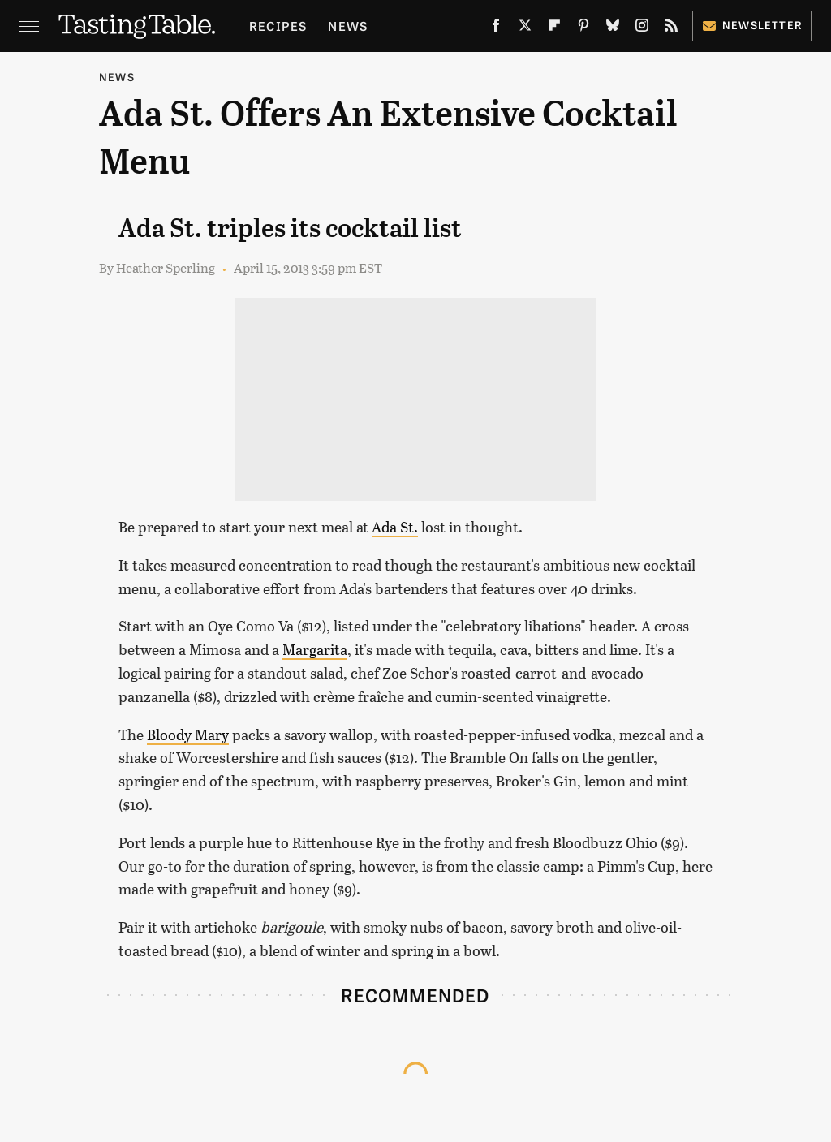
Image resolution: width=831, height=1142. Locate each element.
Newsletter (752, 24)
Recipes (278, 25)
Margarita (314, 649)
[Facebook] (496, 29)
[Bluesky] (613, 29)
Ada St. (395, 526)
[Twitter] (525, 29)
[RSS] (671, 29)
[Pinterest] (583, 29)
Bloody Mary (188, 734)
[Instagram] (642, 29)
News (348, 25)
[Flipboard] (554, 29)
